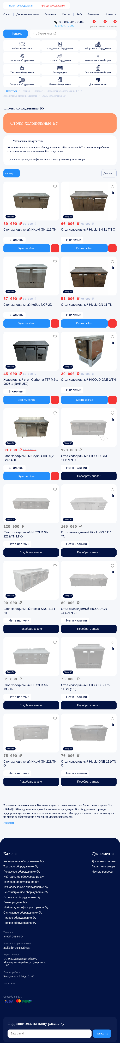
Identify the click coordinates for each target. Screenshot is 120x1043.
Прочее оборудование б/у (19, 922)
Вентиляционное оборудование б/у (25, 892)
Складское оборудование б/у (21, 897)
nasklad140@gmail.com (16, 947)
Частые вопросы (102, 871)
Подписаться (102, 1033)
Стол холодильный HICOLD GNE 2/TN (88, 379)
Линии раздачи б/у (15, 902)
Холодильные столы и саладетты (20, 96)
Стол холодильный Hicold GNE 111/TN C (88, 763)
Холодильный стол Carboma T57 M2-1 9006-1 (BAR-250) (30, 381)
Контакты (111, 14)
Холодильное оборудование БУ (63, 91)
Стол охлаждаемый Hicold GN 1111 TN (86, 534)
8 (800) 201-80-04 (13, 936)
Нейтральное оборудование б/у (23, 876)
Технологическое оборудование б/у (25, 887)
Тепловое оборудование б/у (21, 881)
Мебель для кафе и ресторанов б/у (25, 907)
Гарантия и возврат (104, 866)
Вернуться (10, 91)
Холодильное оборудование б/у (23, 861)
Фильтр (11, 173)
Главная (26, 91)
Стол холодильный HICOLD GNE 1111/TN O (84, 458)
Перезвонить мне (64, 26)
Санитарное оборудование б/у (22, 912)
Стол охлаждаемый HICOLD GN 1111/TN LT (84, 610)
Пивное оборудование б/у (19, 917)
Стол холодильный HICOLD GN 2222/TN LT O (26, 534)
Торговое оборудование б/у (20, 866)
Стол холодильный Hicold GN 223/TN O (29, 763)
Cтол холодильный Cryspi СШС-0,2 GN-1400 (28, 458)
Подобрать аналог (88, 476)
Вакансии (93, 14)
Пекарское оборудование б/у (21, 871)
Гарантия (50, 14)
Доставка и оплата (27, 14)
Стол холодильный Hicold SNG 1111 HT (29, 610)
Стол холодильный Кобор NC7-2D (27, 304)
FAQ (79, 14)
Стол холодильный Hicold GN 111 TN (29, 229)
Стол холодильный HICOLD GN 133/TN (26, 687)
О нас (6, 14)
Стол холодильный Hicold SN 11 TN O (88, 229)
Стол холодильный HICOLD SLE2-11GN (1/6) (85, 687)
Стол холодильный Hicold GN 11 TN (86, 304)
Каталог (38, 91)
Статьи (66, 14)
